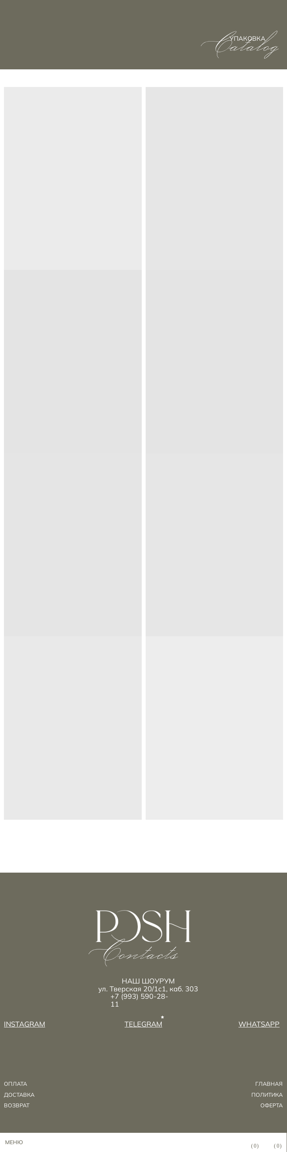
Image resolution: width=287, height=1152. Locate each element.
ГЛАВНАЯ (269, 1083)
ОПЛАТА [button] (15, 1083)
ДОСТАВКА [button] (19, 1094)
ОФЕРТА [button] (271, 1105)
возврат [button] (16, 1105)
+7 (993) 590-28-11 (139, 1000)
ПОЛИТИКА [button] (267, 1094)
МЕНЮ (14, 1142)
